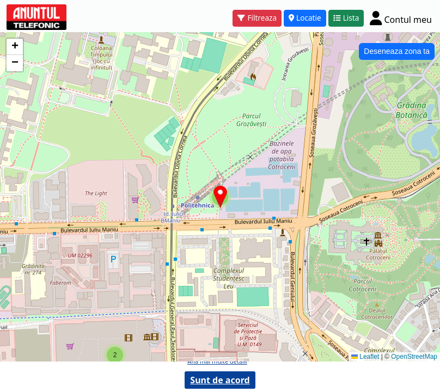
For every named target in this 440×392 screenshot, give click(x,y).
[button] (115, 355)
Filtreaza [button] (257, 18)
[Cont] (400, 18)
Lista (346, 18)
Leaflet (365, 356)
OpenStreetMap (414, 356)
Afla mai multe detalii (217, 361)
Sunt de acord (219, 380)
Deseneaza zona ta (397, 51)
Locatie (305, 18)
